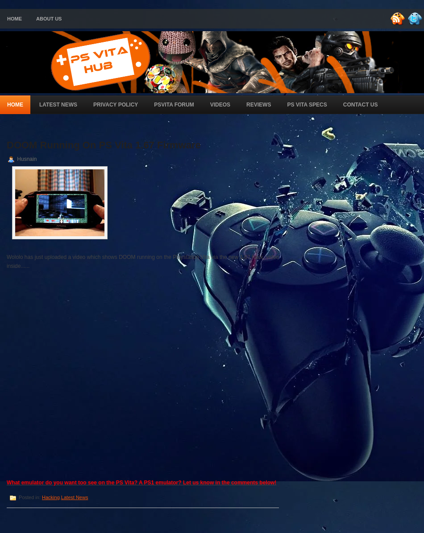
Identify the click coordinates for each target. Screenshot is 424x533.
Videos (220, 105)
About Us (49, 18)
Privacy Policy (115, 105)
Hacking (51, 497)
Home (14, 18)
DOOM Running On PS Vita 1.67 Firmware (104, 145)
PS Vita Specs (307, 105)
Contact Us (360, 105)
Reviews (258, 105)
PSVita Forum (174, 105)
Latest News (58, 105)
